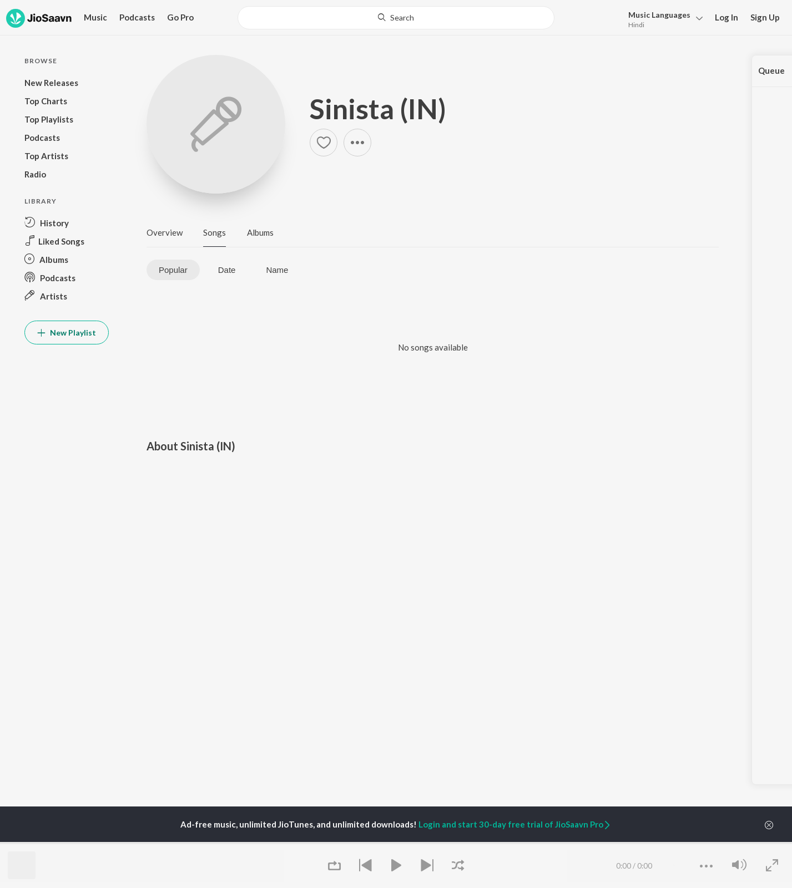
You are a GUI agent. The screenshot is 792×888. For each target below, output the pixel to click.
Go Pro (180, 17)
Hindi (636, 24)
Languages (659, 14)
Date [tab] (227, 270)
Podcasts (137, 17)
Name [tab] (277, 270)
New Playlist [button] (66, 332)
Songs (214, 232)
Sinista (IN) (378, 108)
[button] (662, 18)
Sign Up (765, 17)
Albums (260, 232)
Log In (726, 17)
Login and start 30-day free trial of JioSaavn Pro (515, 824)
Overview (165, 232)
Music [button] (95, 17)
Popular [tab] (173, 270)
